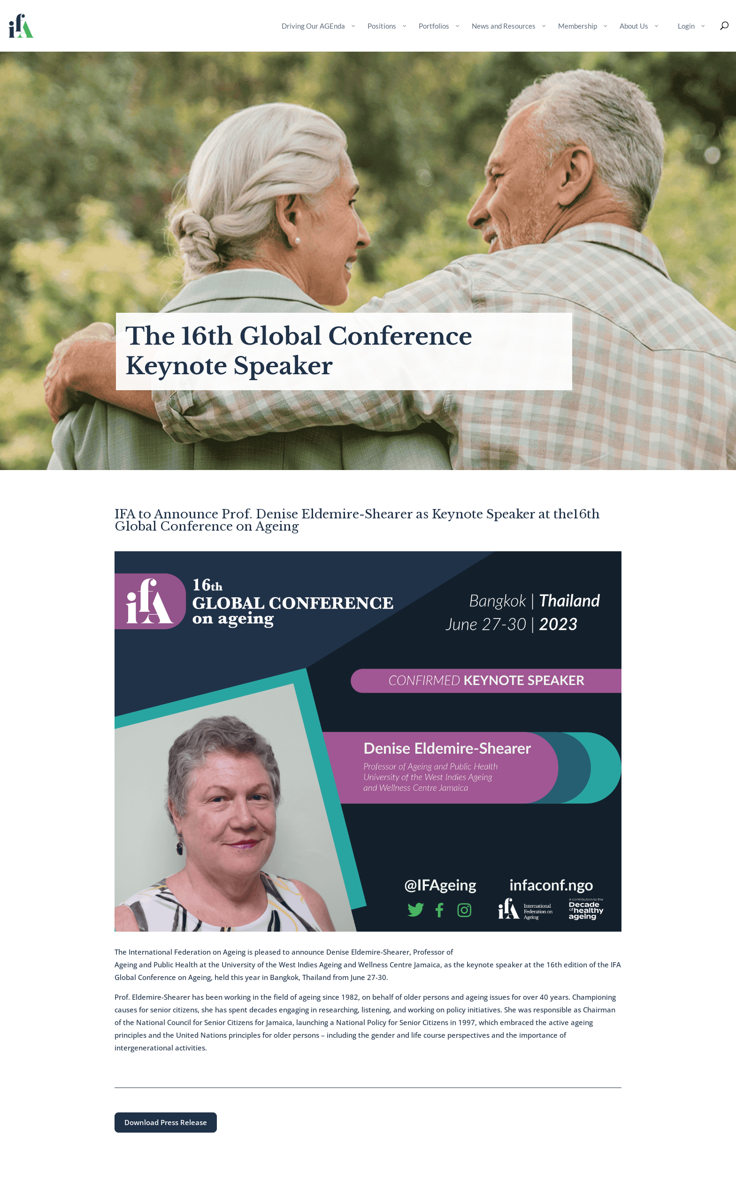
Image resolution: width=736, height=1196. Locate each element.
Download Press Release (165, 1122)
